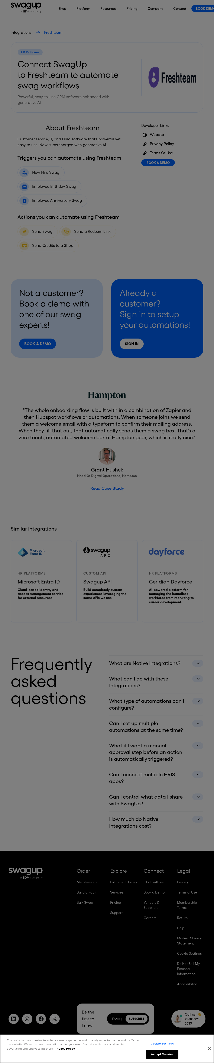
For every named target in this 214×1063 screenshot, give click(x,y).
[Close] (209, 1048)
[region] (107, 1048)
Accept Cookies (162, 1054)
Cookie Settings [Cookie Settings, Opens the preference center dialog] (162, 1043)
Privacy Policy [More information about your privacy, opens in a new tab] (65, 1048)
